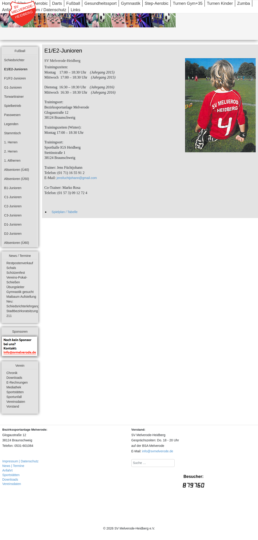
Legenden (11, 124)
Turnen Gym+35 (187, 3)
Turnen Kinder (220, 3)
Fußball (73, 3)
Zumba (243, 3)
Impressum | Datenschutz (20, 461)
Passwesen (12, 115)
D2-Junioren (12, 233)
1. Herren (10, 142)
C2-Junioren (12, 206)
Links (75, 10)
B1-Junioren (12, 188)
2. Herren (10, 151)
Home (7, 3)
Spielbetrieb (12, 106)
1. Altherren (12, 160)
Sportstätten (15, 392)
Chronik (11, 373)
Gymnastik (130, 3)
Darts (57, 3)
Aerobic (41, 3)
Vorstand (12, 406)
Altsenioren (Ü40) (16, 169)
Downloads (14, 377)
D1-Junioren (12, 224)
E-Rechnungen (17, 382)
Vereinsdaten (15, 401)
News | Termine (13, 466)
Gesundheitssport (100, 3)
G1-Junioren (13, 87)
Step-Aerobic (156, 3)
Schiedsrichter (14, 60)
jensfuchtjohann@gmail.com (77, 178)
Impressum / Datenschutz (43, 10)
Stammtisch (12, 133)
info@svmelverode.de (157, 451)
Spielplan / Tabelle (64, 212)
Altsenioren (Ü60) (16, 243)
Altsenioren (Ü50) (16, 179)
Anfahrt (7, 470)
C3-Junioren (12, 215)
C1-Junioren (12, 197)
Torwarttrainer (14, 96)
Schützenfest (15, 272)
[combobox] (153, 463)
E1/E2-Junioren (15, 69)
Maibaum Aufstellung (21, 296)
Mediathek (13, 387)
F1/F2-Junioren (15, 78)
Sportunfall (14, 397)
